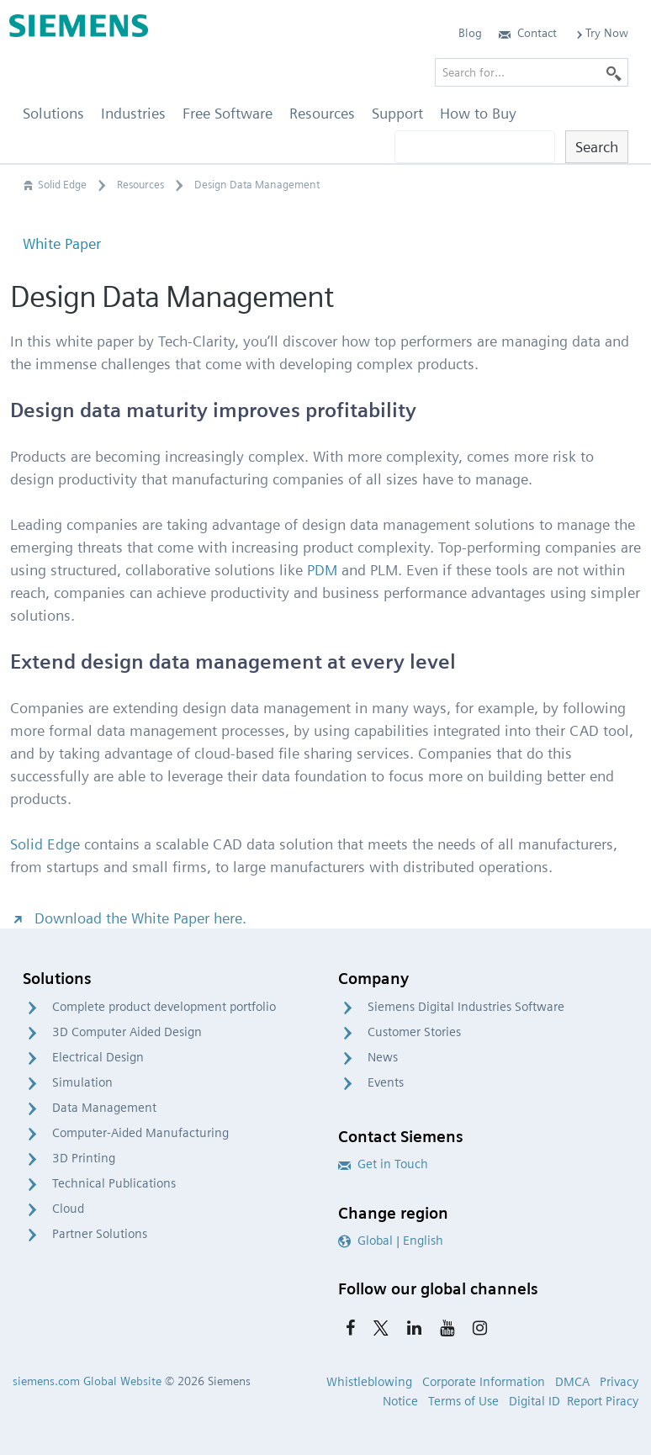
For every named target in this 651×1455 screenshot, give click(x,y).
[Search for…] (531, 72)
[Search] (614, 72)
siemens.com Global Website (87, 1381)
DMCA (572, 1381)
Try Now (601, 33)
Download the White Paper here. (128, 918)
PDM (322, 570)
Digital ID (534, 1401)
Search (596, 147)
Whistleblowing (369, 1381)
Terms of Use (463, 1401)
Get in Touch (383, 1164)
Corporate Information (483, 1381)
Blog (470, 33)
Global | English (390, 1240)
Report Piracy (602, 1401)
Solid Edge (45, 844)
